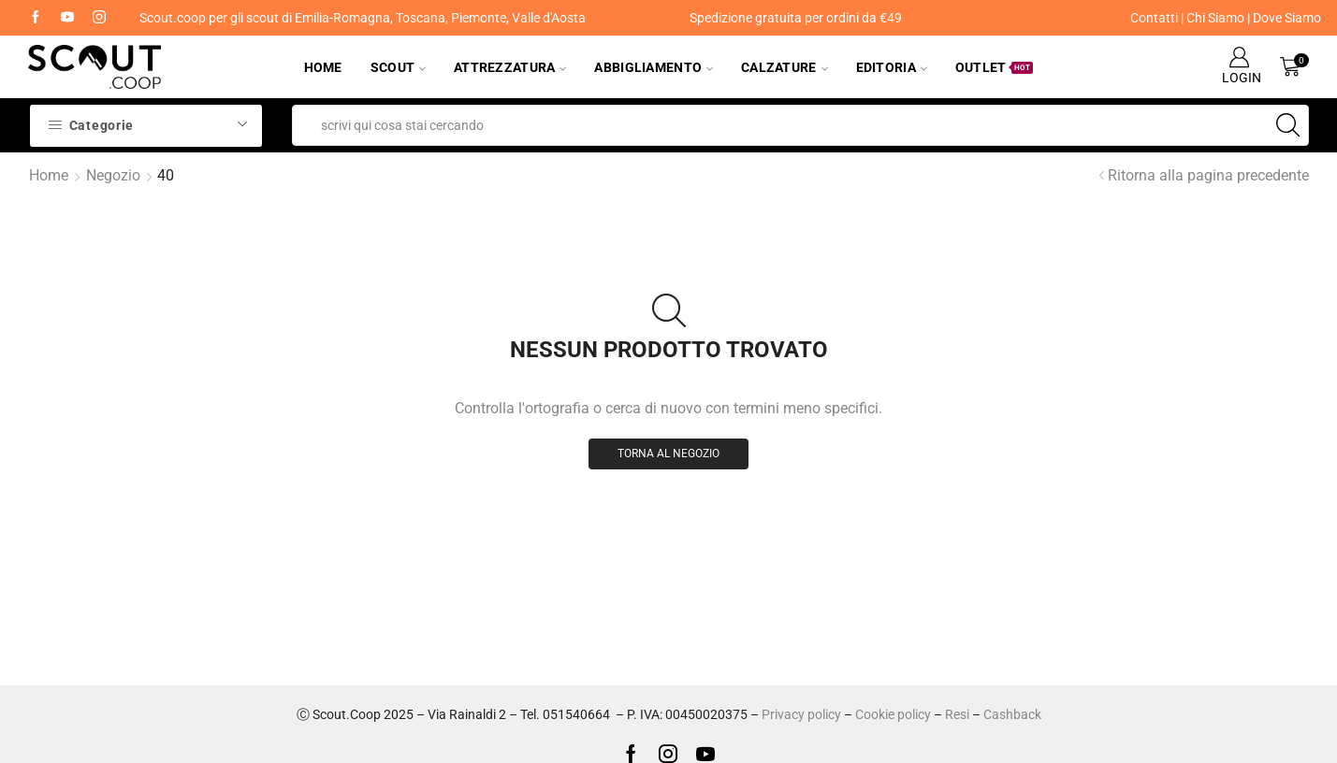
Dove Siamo (1287, 17)
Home (323, 67)
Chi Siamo (1215, 17)
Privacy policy (801, 714)
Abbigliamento (653, 67)
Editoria (891, 67)
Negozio (113, 175)
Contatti (1154, 17)
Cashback (1012, 714)
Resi (957, 714)
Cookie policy (893, 714)
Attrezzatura (510, 67)
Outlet (994, 67)
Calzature (784, 67)
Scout (398, 67)
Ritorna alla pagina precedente (1208, 175)
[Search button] (1288, 125)
